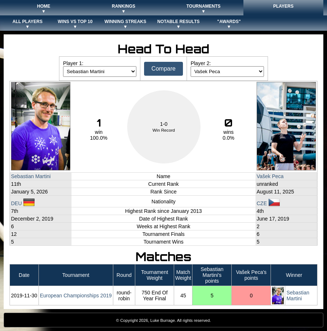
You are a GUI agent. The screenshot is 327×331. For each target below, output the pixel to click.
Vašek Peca (270, 176)
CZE (268, 203)
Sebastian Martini (31, 176)
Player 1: (73, 63)
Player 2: (201, 63)
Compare (163, 68)
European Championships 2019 (76, 295)
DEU (23, 203)
